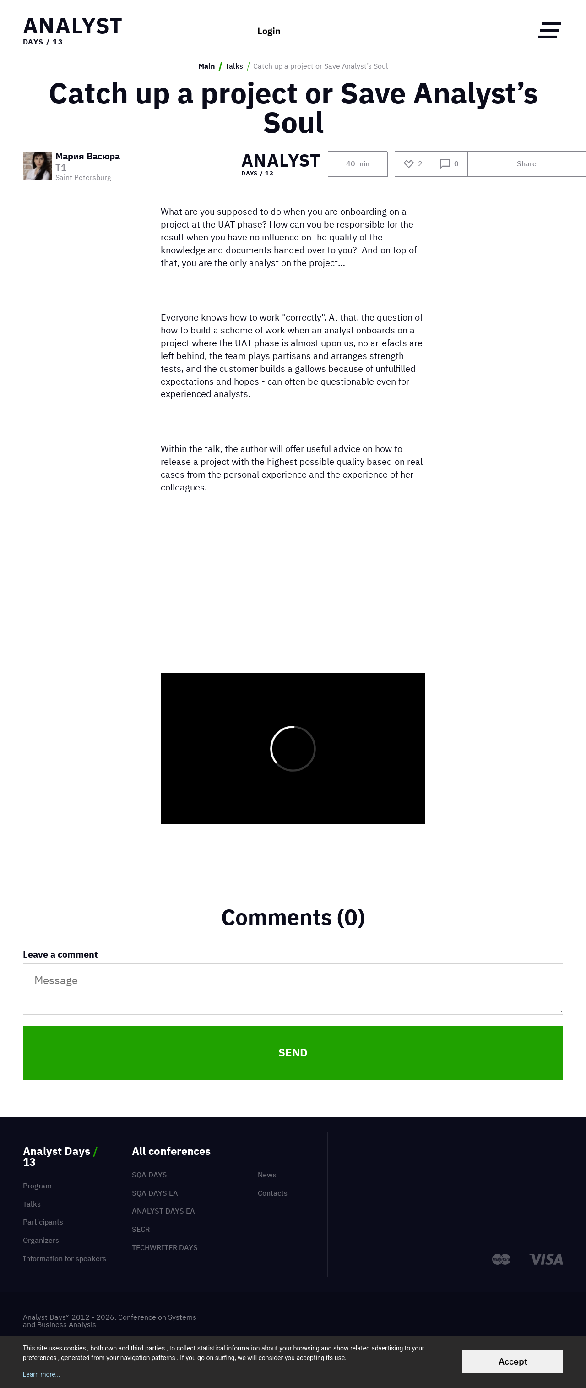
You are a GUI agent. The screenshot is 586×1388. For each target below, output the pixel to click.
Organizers (41, 1240)
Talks (234, 66)
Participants (43, 1221)
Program (37, 1185)
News (267, 1174)
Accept (513, 1361)
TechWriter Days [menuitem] (165, 1247)
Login (269, 29)
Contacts (273, 1192)
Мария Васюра (87, 157)
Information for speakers (64, 1258)
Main (206, 66)
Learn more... (41, 1374)
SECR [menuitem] (141, 1229)
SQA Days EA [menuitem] (155, 1192)
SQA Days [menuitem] (149, 1174)
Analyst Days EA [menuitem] (163, 1210)
